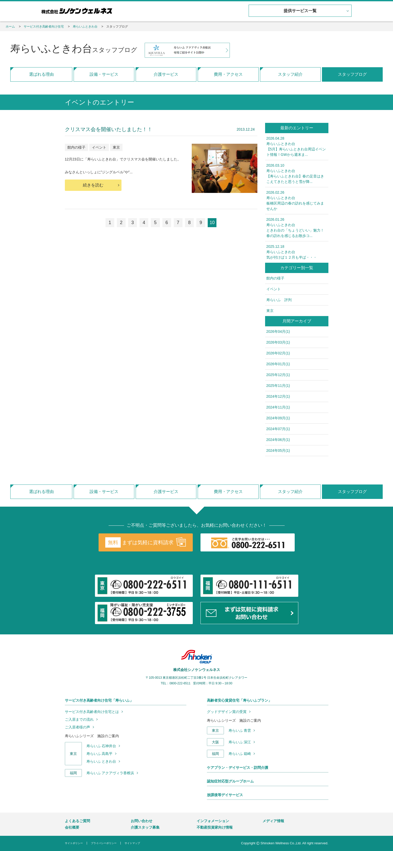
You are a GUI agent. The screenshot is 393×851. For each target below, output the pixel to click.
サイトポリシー (74, 843)
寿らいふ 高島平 (99, 754)
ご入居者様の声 (77, 727)
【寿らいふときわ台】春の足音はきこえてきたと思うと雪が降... (296, 173)
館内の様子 (76, 147)
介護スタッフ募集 (145, 827)
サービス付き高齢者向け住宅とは (92, 712)
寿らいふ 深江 (240, 742)
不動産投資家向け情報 (215, 827)
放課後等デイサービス (225, 795)
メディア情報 (273, 821)
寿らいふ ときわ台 (101, 761)
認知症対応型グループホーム (230, 781)
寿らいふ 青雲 (240, 730)
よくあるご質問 (77, 821)
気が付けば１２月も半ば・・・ (296, 251)
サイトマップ (132, 843)
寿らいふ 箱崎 (240, 754)
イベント (99, 147)
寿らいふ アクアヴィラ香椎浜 (110, 773)
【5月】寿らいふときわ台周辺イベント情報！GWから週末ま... (296, 146)
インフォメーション (213, 821)
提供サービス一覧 (299, 11)
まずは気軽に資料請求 (145, 542)
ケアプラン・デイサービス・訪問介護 (237, 767)
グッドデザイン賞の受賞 (227, 712)
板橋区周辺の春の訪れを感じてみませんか (296, 200)
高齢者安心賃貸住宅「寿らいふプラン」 (239, 700)
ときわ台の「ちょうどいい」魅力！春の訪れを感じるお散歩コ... (296, 227)
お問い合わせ (141, 821)
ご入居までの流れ (79, 719)
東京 (116, 147)
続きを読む (93, 185)
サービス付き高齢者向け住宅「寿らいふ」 (99, 700)
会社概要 (72, 827)
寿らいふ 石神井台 (101, 746)
